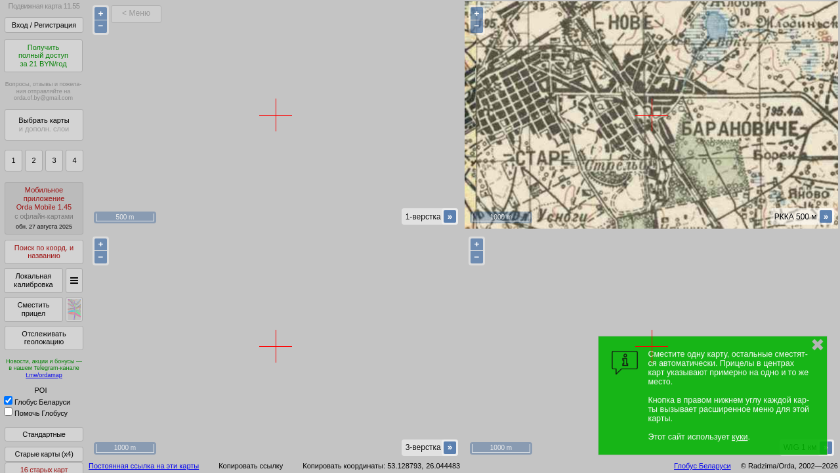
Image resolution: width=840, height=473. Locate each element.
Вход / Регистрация (44, 25)
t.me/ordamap (44, 375)
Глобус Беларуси (37, 402)
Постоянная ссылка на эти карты (144, 466)
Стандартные (43, 434)
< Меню (136, 13)
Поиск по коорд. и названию (44, 252)
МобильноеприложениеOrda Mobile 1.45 (44, 208)
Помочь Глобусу (36, 413)
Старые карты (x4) (43, 454)
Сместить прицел (33, 309)
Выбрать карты (43, 124)
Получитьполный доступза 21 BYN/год (43, 55)
